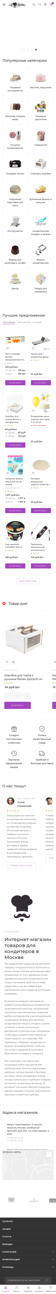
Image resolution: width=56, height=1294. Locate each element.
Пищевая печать (15, 173)
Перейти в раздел (52, 1112)
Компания (9, 1252)
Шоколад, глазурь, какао (15, 118)
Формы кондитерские (41, 261)
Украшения (40, 145)
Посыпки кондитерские (15, 146)
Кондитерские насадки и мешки (40, 233)
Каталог (7, 1221)
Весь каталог (52, 60)
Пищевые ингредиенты (15, 89)
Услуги (6, 1236)
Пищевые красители (41, 118)
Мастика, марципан (41, 87)
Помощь (8, 1267)
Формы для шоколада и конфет (15, 261)
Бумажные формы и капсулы (41, 201)
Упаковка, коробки (40, 173)
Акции (6, 1229)
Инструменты (15, 231)
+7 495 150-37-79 (15, 1140)
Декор (15, 288)
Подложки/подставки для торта (15, 202)
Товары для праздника (40, 290)
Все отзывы (52, 786)
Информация (11, 1259)
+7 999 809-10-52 (15, 1138)
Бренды (7, 1244)
